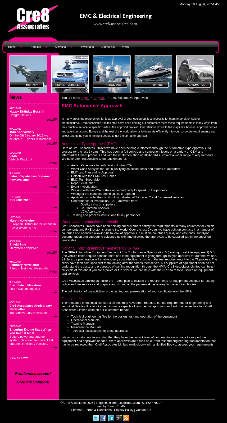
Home (12, 47)
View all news (18, 358)
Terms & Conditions (98, 410)
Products (35, 47)
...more (52, 118)
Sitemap (76, 410)
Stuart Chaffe (116, 406)
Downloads (87, 47)
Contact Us (108, 47)
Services (60, 47)
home (85, 98)
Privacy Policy (123, 410)
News (125, 47)
